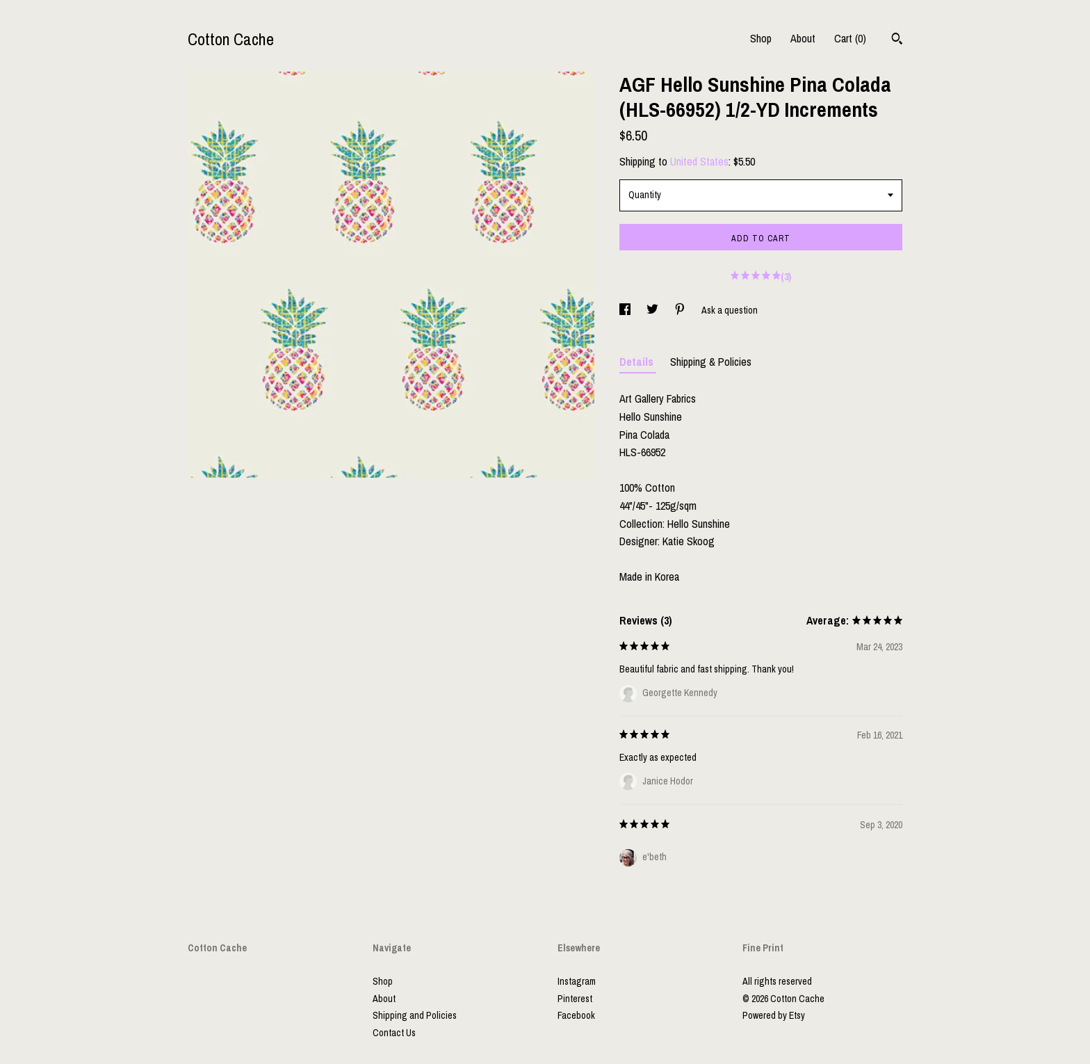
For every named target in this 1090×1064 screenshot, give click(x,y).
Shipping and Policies (415, 1015)
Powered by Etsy (773, 1015)
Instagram (577, 981)
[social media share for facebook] (626, 310)
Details (637, 361)
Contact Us (394, 1032)
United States (699, 161)
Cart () (850, 38)
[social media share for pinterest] (681, 310)
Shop (761, 38)
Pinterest (575, 998)
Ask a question (729, 310)
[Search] (897, 40)
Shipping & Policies (710, 361)
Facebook (576, 1015)
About (802, 38)
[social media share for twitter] (653, 310)
